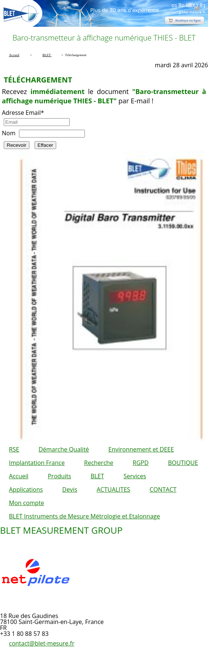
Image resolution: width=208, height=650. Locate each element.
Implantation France (37, 463)
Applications (26, 489)
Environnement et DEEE (141, 449)
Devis (69, 489)
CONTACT (163, 489)
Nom (8, 133)
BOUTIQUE (183, 463)
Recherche (98, 463)
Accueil (18, 476)
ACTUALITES (113, 489)
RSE (14, 449)
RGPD (141, 463)
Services (135, 476)
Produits (59, 476)
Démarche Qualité (64, 449)
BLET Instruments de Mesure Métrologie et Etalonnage (84, 516)
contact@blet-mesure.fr (41, 643)
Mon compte (26, 503)
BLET (97, 476)
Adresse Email (23, 113)
